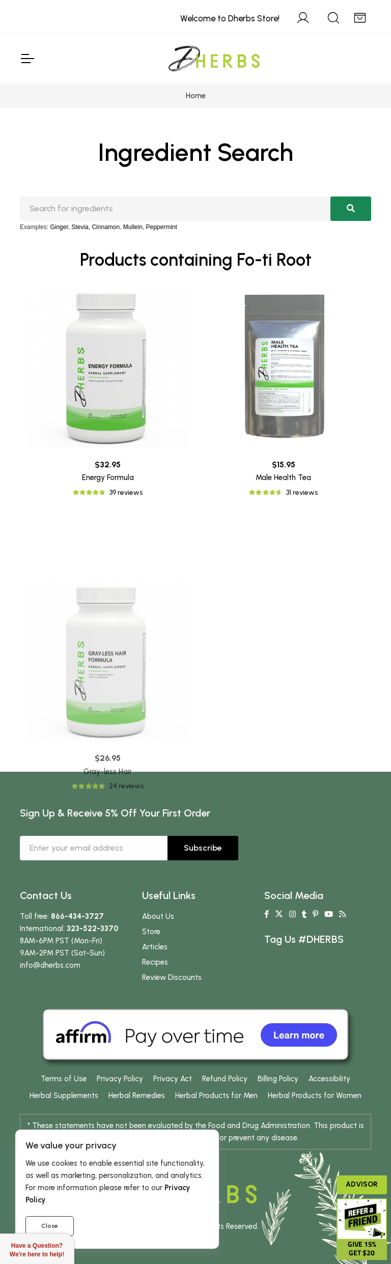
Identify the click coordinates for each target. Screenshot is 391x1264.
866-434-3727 (77, 916)
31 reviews (302, 492)
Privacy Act (172, 1078)
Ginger (59, 227)
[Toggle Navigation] (27, 58)
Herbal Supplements (64, 1095)
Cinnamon (106, 227)
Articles (154, 946)
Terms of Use (64, 1078)
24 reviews (126, 877)
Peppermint (161, 227)
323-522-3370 (93, 928)
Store (151, 931)
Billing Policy (278, 1078)
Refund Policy (224, 1078)
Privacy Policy (120, 1078)
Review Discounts (172, 977)
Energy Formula (108, 477)
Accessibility (329, 1078)
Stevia (79, 227)
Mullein (133, 227)
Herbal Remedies (136, 1095)
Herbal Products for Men (216, 1095)
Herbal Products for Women (314, 1095)
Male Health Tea (283, 477)
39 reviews (126, 492)
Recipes (155, 962)
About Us (158, 916)
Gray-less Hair (107, 862)
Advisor (362, 1184)
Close (49, 1225)
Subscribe (203, 848)
